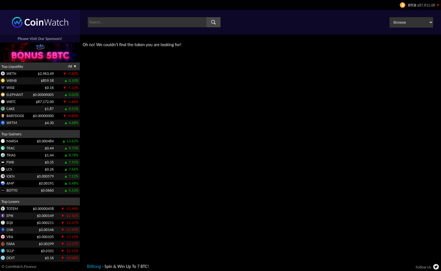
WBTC (11, 101)
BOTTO (11, 190)
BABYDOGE (15, 115)
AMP (10, 183)
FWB (10, 162)
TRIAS (10, 155)
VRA (9, 236)
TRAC (10, 148)
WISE (10, 87)
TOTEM (12, 208)
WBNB (11, 80)
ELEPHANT (14, 94)
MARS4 (12, 141)
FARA (10, 243)
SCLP (10, 250)
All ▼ (72, 66)
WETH (11, 73)
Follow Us (423, 267)
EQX (9, 222)
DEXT (10, 258)
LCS (9, 169)
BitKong (94, 266)
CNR (9, 229)
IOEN (10, 176)
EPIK (10, 215)
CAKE (10, 108)
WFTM (11, 122)
